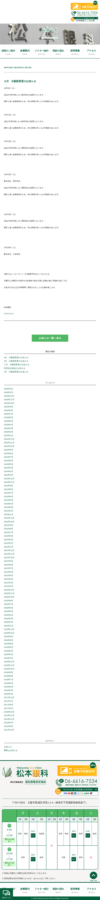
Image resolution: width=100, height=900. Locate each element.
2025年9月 (8, 407)
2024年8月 (8, 453)
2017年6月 (8, 705)
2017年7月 (8, 701)
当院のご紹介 (8, 50)
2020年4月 (8, 615)
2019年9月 (8, 636)
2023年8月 (8, 489)
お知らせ (8, 747)
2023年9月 (8, 486)
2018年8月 (8, 676)
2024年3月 (8, 471)
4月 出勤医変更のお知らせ (17, 357)
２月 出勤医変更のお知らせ (16, 365)
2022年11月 (9, 518)
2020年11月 (9, 593)
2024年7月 (8, 457)
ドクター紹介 (42, 50)
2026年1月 (8, 392)
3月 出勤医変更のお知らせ (16, 361)
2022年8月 (8, 529)
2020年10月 (9, 597)
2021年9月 (8, 561)
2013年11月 (9, 719)
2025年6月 (8, 417)
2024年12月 (9, 439)
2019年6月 (8, 644)
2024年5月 (8, 464)
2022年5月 (8, 536)
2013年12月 (9, 715)
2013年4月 (8, 723)
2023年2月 (8, 511)
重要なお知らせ (11, 750)
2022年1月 (8, 547)
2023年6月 (8, 496)
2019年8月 (8, 640)
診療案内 (25, 50)
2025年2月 (8, 432)
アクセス (91, 50)
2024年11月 (9, 443)
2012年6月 (8, 726)
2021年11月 (9, 554)
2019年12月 (9, 629)
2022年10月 (9, 522)
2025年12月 (9, 396)
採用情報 (75, 50)
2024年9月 (8, 450)
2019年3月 (8, 651)
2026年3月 (8, 389)
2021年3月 (8, 583)
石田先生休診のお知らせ (14, 368)
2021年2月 (8, 586)
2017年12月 (9, 697)
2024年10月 (9, 446)
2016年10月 (9, 712)
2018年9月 (8, 672)
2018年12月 (9, 662)
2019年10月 (9, 633)
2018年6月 (8, 683)
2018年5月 (8, 687)
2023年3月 (8, 507)
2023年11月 (9, 482)
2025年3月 (8, 428)
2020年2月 (8, 622)
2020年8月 (8, 601)
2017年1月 (8, 708)
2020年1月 (8, 626)
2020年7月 (8, 604)
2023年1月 (8, 514)
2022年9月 (8, 525)
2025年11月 (9, 399)
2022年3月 (8, 540)
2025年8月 (8, 410)
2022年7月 (8, 532)
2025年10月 (9, 403)
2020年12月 (9, 590)
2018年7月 (8, 680)
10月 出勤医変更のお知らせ (20, 81)
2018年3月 (8, 694)
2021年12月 (9, 550)
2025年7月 (8, 414)
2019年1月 (8, 658)
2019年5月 (8, 647)
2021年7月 (8, 568)
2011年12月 (9, 730)
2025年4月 (8, 425)
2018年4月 (8, 690)
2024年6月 (8, 460)
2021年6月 (8, 572)
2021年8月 (8, 565)
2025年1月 (8, 435)
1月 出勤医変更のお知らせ (16, 372)
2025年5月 (8, 421)
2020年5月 (8, 611)
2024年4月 (8, 468)
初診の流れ (58, 50)
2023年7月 (8, 493)
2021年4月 (8, 579)
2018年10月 (9, 669)
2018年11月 (9, 665)
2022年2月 (8, 543)
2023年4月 (8, 504)
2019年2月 (8, 654)
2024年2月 (8, 475)
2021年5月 (8, 575)
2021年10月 (9, 557)
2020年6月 (8, 608)
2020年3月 (8, 618)
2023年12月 (9, 479)
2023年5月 (8, 500)
